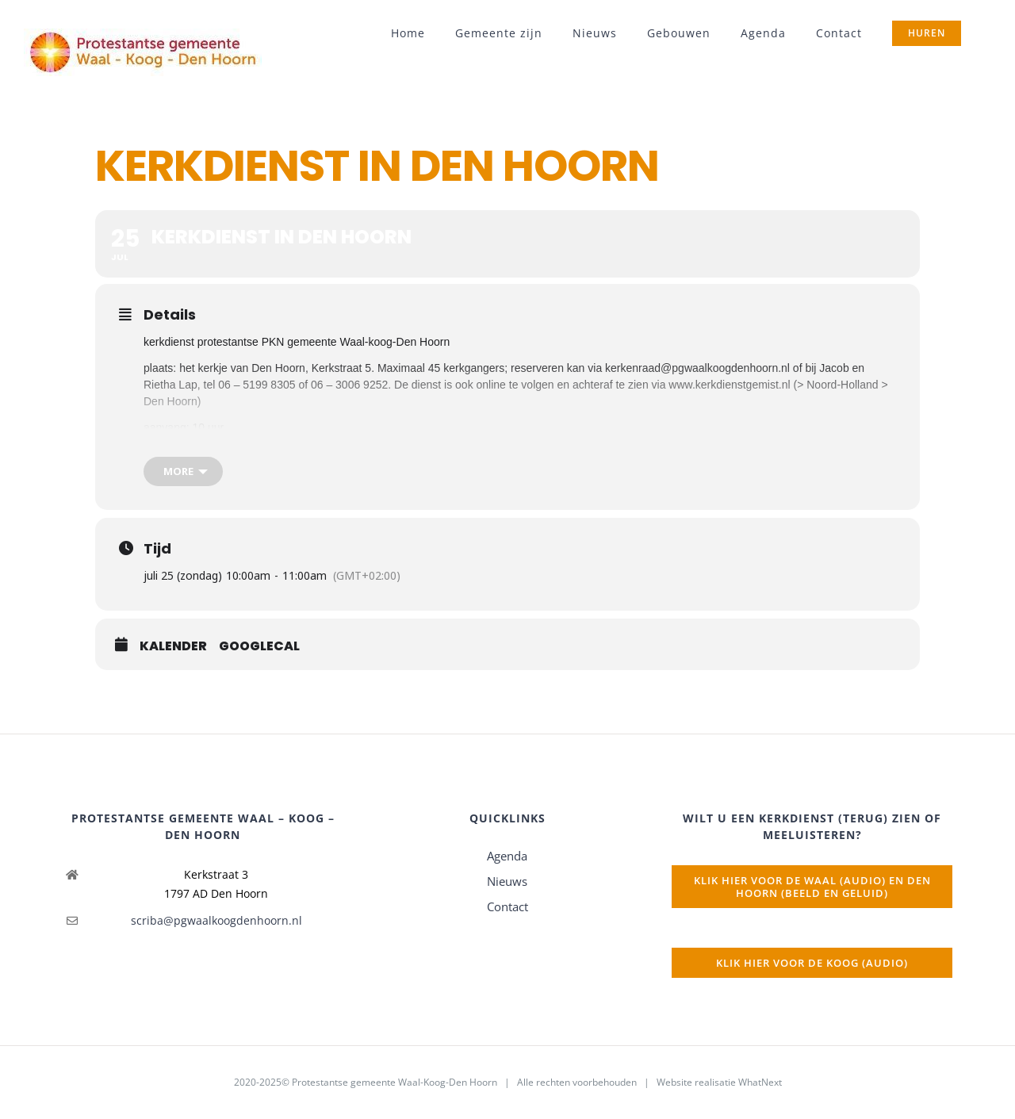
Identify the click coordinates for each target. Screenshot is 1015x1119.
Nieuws (507, 881)
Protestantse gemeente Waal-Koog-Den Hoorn (394, 1082)
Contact (507, 906)
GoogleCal (259, 646)
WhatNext (760, 1082)
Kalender (173, 646)
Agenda (507, 856)
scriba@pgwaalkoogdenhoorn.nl (216, 920)
